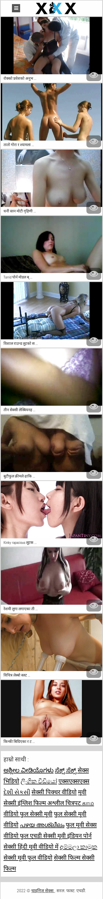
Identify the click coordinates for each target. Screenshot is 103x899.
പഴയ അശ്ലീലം (42, 825)
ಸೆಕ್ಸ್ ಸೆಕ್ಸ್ (66, 770)
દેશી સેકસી (17, 792)
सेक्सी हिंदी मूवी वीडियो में (31, 846)
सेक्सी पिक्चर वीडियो (54, 792)
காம (88, 803)
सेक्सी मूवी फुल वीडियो (28, 857)
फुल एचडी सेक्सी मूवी (43, 835)
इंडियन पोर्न (79, 835)
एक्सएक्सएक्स (73, 781)
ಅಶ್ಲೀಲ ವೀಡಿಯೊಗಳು (29, 770)
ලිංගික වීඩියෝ (39, 781)
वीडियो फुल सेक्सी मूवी (28, 814)
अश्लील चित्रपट (64, 803)
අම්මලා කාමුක (78, 846)
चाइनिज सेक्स (43, 891)
